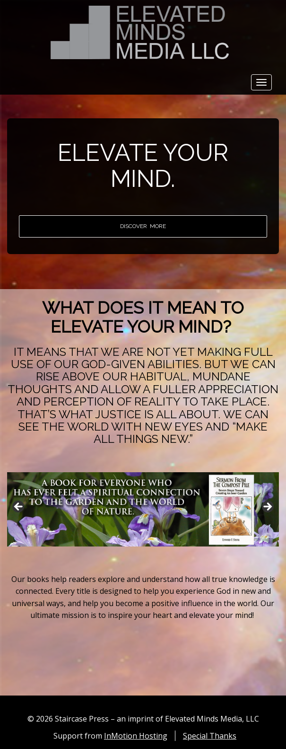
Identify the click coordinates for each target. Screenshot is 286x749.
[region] (143, 509)
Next (267, 507)
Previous (19, 507)
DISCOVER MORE (143, 226)
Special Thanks (209, 736)
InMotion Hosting (135, 736)
